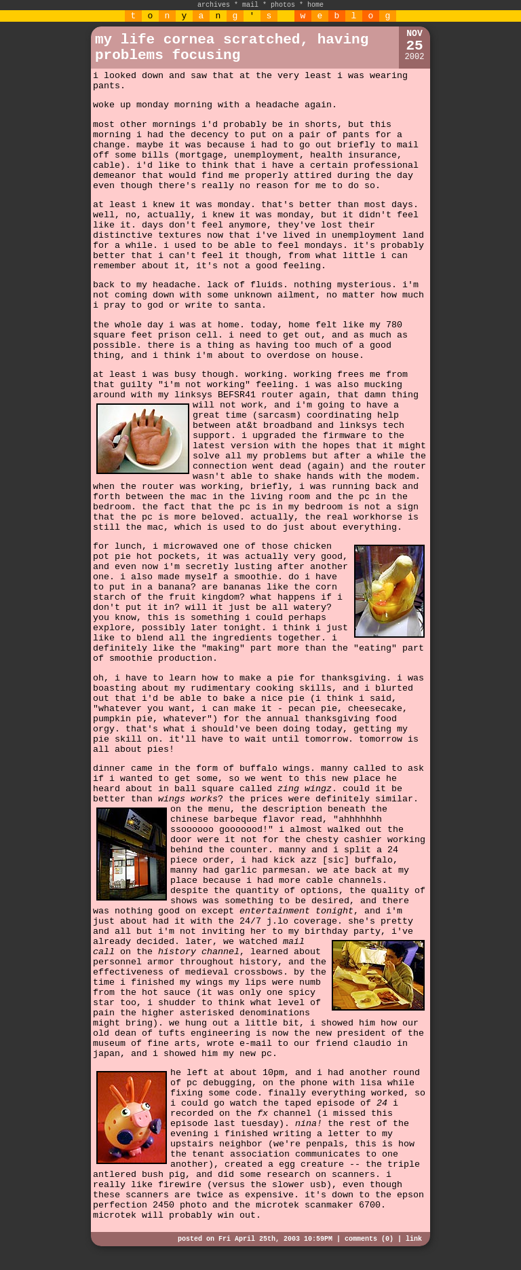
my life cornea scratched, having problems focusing (231, 47)
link (414, 1239)
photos (283, 5)
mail (250, 5)
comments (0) (369, 1239)
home (315, 5)
